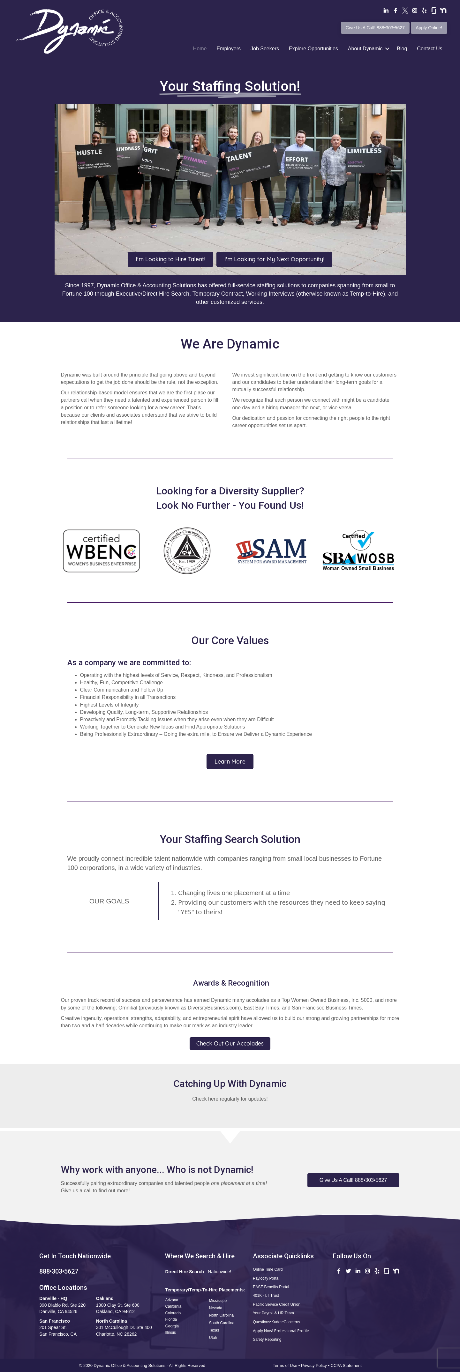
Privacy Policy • (316, 1365)
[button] (353, 1180)
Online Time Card (268, 1269)
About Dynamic (365, 48)
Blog (402, 48)
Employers (228, 48)
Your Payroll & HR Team (273, 1313)
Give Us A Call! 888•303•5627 (375, 27)
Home (200, 48)
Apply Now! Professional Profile (281, 1330)
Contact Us (429, 48)
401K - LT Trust (266, 1295)
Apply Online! (429, 27)
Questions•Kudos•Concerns (276, 1322)
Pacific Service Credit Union (276, 1304)
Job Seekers (265, 48)
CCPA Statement (347, 1365)
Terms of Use (285, 1365)
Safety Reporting (267, 1339)
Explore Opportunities (313, 48)
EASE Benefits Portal (271, 1287)
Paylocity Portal (266, 1278)
